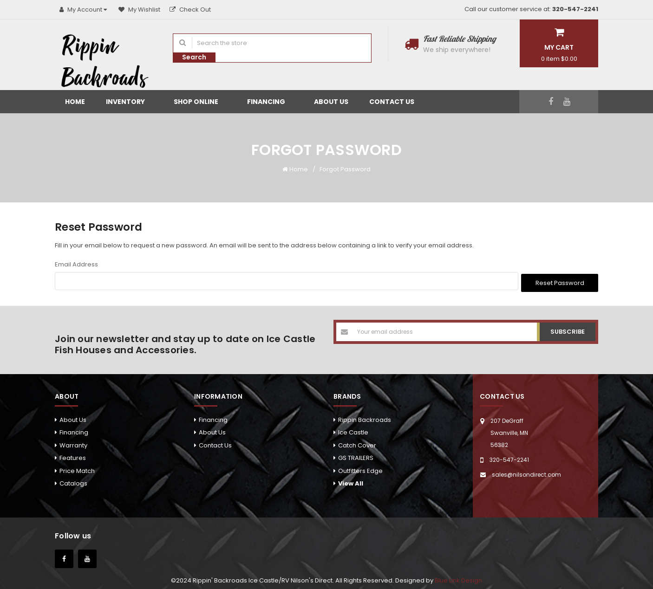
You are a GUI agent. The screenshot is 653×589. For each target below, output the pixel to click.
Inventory (129, 101)
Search (194, 57)
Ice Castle (353, 431)
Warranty (73, 443)
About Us (331, 101)
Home (75, 101)
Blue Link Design (458, 578)
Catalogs (73, 481)
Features (72, 456)
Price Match (77, 469)
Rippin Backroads (364, 418)
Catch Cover (357, 443)
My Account (84, 9)
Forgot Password (345, 169)
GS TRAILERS (355, 456)
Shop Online (200, 101)
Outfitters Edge (360, 469)
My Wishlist (139, 9)
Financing (270, 101)
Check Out (190, 9)
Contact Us (391, 101)
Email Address (76, 264)
